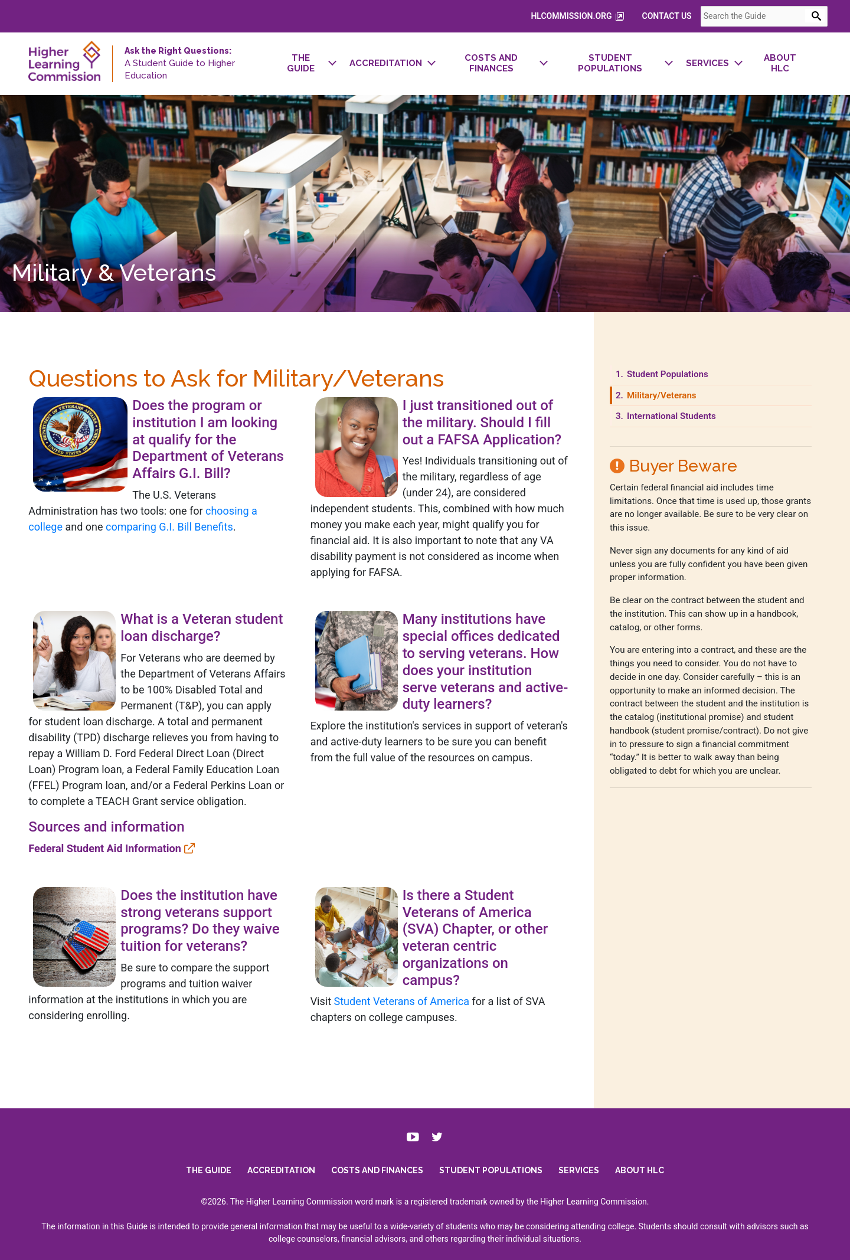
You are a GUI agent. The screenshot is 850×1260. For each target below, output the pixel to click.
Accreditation (281, 1166)
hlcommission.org (591, 16)
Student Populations (675, 381)
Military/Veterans (669, 402)
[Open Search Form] (828, 15)
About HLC (639, 1166)
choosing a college (164, 518)
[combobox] (777, 16)
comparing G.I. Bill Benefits (98, 534)
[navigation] (541, 63)
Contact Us (680, 16)
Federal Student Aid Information (91, 839)
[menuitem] (294, 63)
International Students (678, 423)
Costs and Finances (377, 1166)
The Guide (208, 1166)
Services (578, 1166)
